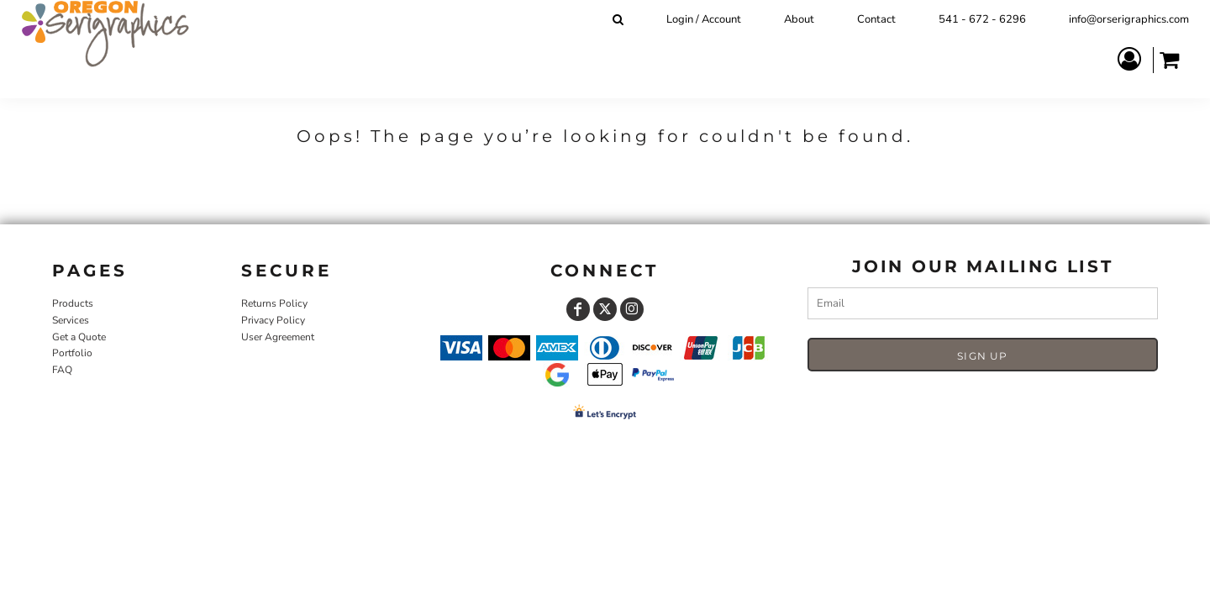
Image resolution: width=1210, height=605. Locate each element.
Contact (876, 19)
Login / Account (703, 19)
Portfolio (72, 353)
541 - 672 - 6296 (982, 19)
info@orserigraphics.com (1129, 19)
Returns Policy (274, 303)
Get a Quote (79, 337)
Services (70, 320)
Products (72, 303)
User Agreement (277, 337)
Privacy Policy (273, 320)
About (799, 19)
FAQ (62, 369)
